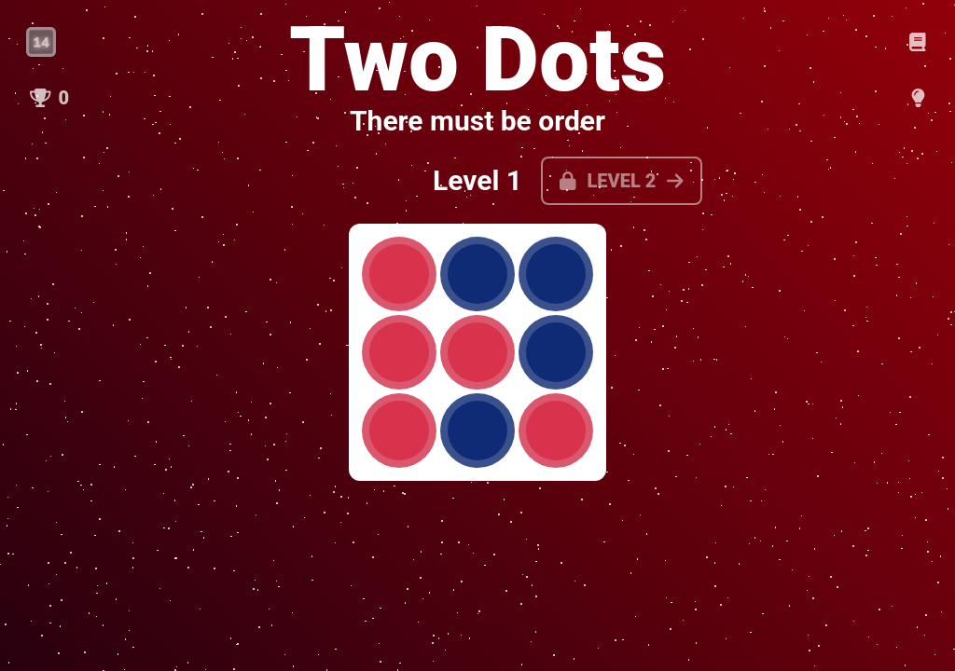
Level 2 (622, 181)
